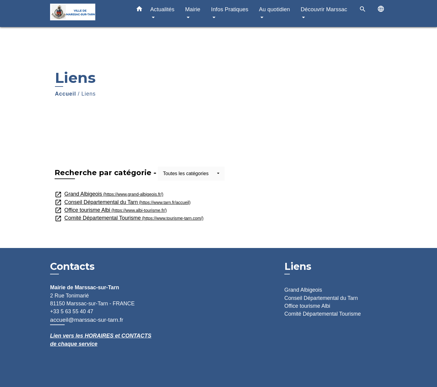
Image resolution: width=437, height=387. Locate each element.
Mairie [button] (192, 9)
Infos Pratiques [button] (230, 9)
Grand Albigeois (109, 194)
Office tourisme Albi (111, 210)
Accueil (65, 94)
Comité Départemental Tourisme (129, 218)
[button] (139, 10)
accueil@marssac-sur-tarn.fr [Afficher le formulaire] (86, 320)
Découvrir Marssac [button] (324, 9)
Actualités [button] (162, 9)
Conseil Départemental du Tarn (123, 202)
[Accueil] (88, 13)
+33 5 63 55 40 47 (71, 311)
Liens (88, 94)
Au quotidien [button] (274, 9)
